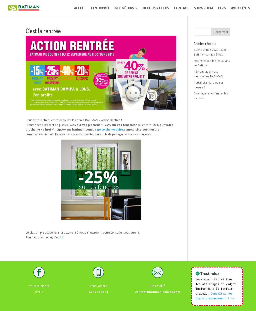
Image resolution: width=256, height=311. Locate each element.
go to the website (110, 129)
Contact (181, 8)
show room (203, 8)
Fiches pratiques (156, 8)
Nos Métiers (124, 8)
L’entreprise (100, 8)
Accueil (80, 8)
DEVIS (222, 8)
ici (61, 237)
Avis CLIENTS (240, 8)
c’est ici (39, 292)
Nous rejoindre (39, 286)
